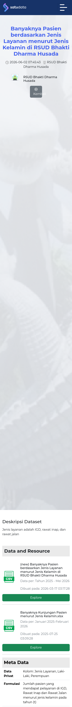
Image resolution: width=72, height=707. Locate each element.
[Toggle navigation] (63, 7)
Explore (36, 597)
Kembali (37, 92)
